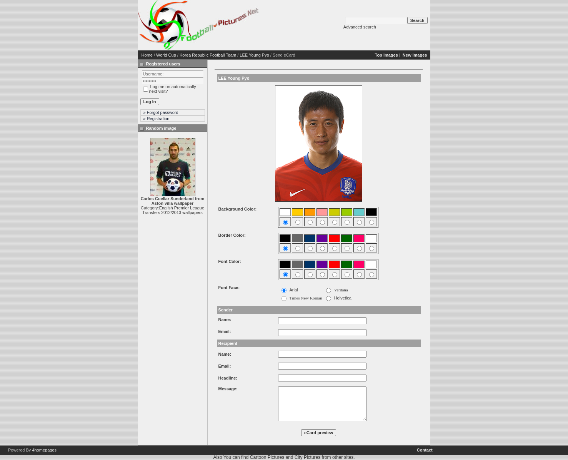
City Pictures (307, 457)
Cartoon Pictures (267, 457)
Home (147, 55)
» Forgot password (160, 112)
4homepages (44, 450)
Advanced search (359, 27)
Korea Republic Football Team (208, 55)
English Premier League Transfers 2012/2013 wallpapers (173, 210)
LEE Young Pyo (254, 55)
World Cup (166, 55)
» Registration (156, 118)
